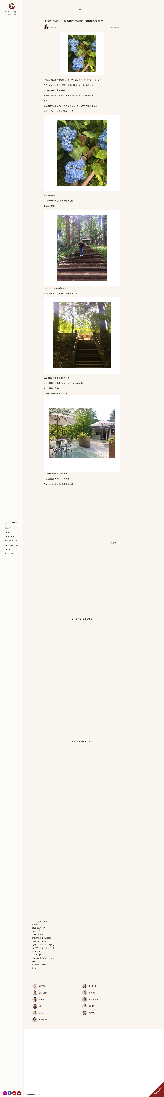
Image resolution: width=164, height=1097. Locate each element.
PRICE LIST (10, 536)
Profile (113, 542)
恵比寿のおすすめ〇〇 (41, 938)
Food (34, 968)
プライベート (37, 935)
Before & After (39, 965)
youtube (36, 951)
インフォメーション (40, 921)
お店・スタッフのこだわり (43, 945)
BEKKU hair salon (38, 1094)
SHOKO (53, 27)
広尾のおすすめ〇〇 (40, 941)
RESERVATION (12, 545)
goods (35, 925)
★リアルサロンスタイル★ (43, 948)
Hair (34, 961)
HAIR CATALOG (11, 523)
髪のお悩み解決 (38, 928)
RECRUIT (9, 549)
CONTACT (10, 554)
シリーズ (36, 931)
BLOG (7, 532)
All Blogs (36, 955)
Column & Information (43, 958)
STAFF (8, 528)
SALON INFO (11, 541)
